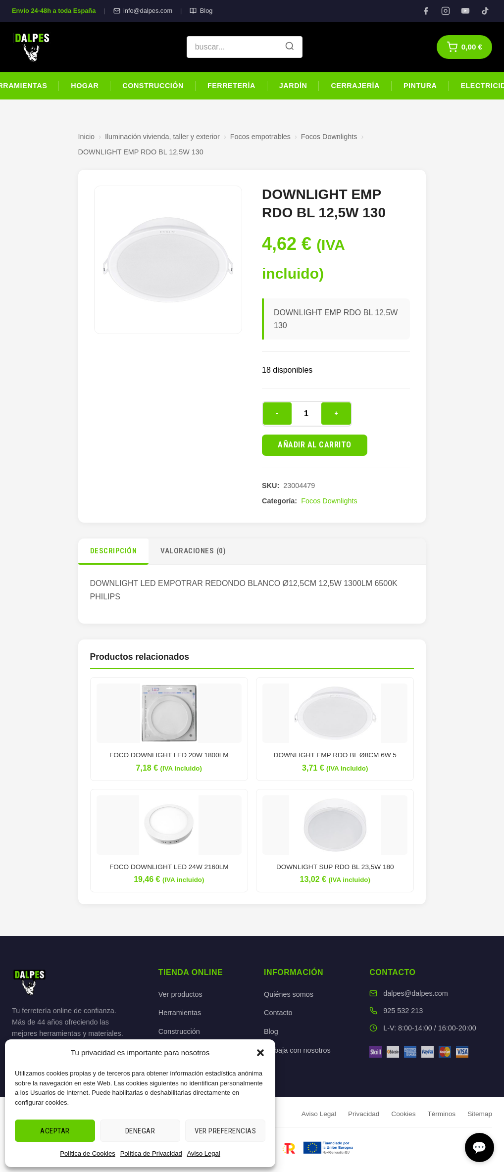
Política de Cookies (87, 1153)
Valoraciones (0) (193, 550)
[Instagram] (446, 11)
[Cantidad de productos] (306, 414)
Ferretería (231, 86)
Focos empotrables (260, 137)
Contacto (278, 1013)
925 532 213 (403, 1011)
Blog (201, 10)
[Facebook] (426, 11)
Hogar (85, 86)
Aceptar (55, 1130)
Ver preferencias (225, 1130)
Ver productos (180, 994)
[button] (260, 1053)
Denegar (140, 1130)
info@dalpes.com (142, 10)
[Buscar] (290, 47)
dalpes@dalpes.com (415, 993)
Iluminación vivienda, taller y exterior (162, 137)
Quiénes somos (288, 994)
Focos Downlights (329, 137)
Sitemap (479, 1114)
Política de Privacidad (151, 1153)
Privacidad (363, 1114)
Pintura (420, 86)
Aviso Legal (203, 1153)
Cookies (403, 1114)
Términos (441, 1114)
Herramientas (179, 1013)
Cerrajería (355, 86)
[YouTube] (465, 11)
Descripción (113, 550)
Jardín (293, 86)
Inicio (86, 137)
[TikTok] (485, 11)
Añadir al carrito (315, 444)
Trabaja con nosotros (297, 1050)
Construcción (153, 86)
